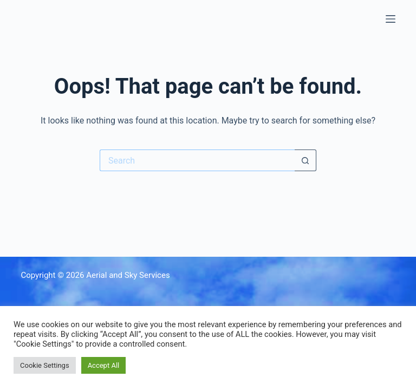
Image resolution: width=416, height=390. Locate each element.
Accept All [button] (104, 365)
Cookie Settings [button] (44, 365)
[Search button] (305, 160)
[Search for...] (197, 160)
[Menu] (390, 19)
